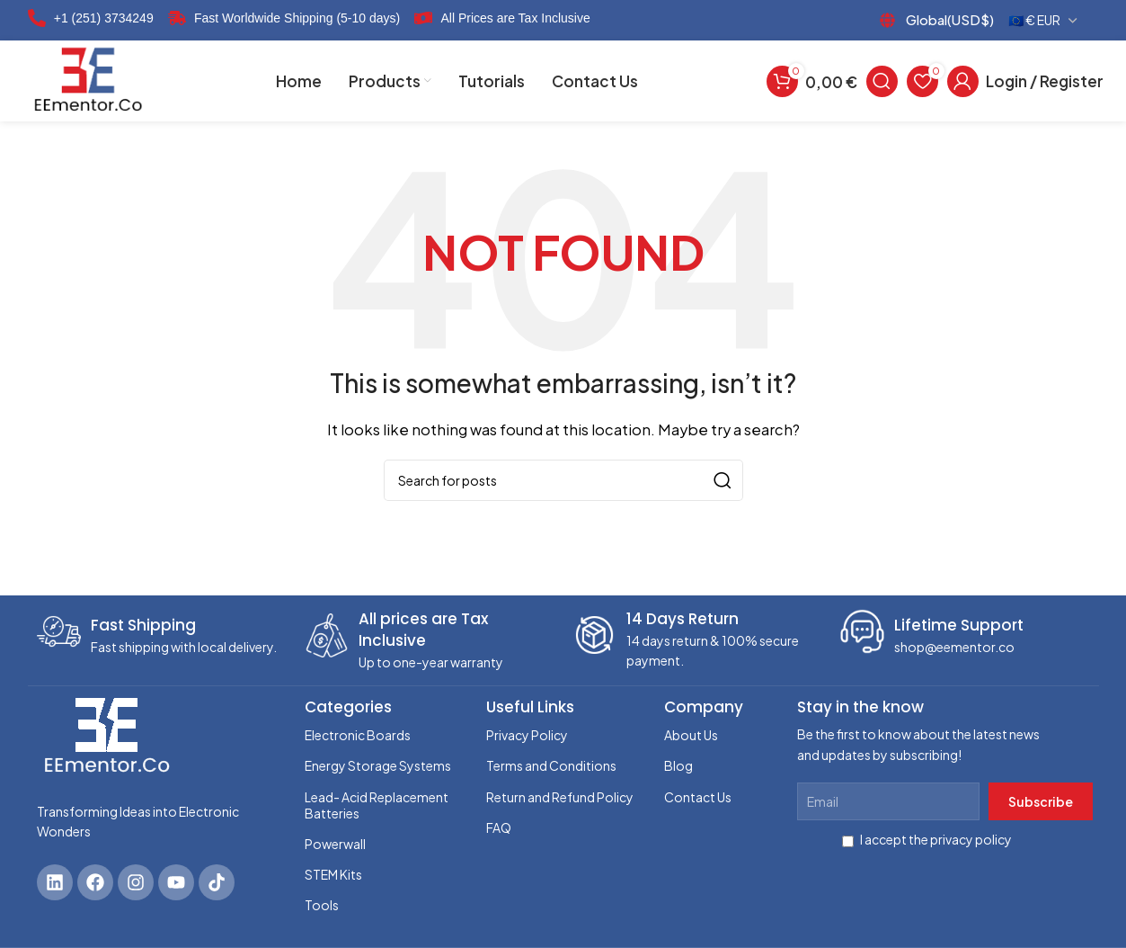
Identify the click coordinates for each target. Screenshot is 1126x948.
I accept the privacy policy (927, 839)
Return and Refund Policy (560, 797)
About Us (691, 735)
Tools (322, 905)
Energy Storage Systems (378, 765)
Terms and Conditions (551, 765)
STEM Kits (333, 874)
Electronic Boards (358, 735)
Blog (678, 765)
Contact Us (697, 797)
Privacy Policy (527, 735)
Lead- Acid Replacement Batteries (376, 805)
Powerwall (335, 844)
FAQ (498, 827)
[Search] (882, 81)
